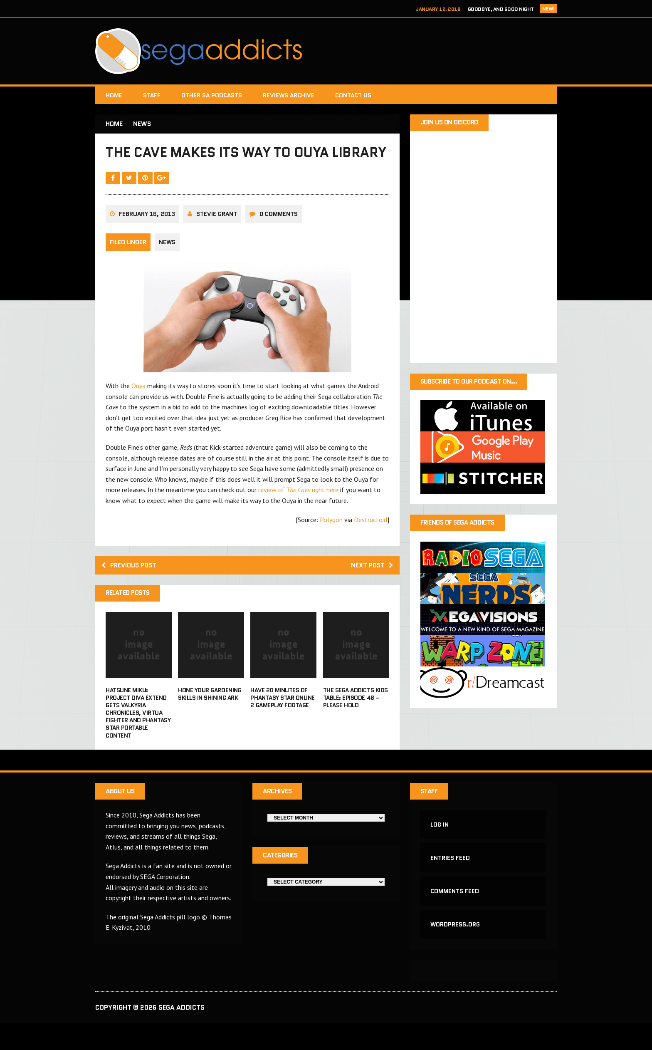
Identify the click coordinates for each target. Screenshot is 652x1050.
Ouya (138, 407)
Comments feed (455, 916)
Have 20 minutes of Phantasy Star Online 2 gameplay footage (282, 720)
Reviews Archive (288, 95)
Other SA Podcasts (211, 95)
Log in (440, 848)
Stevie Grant (216, 235)
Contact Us (353, 95)
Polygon (331, 541)
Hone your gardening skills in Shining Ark (209, 716)
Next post (371, 587)
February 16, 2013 (147, 235)
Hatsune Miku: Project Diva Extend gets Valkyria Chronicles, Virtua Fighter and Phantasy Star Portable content (138, 735)
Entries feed (450, 882)
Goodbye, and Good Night (501, 8)
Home (114, 95)
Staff (152, 95)
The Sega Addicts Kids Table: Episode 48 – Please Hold (355, 720)
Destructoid (370, 541)
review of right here (298, 511)
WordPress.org (455, 951)
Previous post (131, 587)
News (167, 264)
